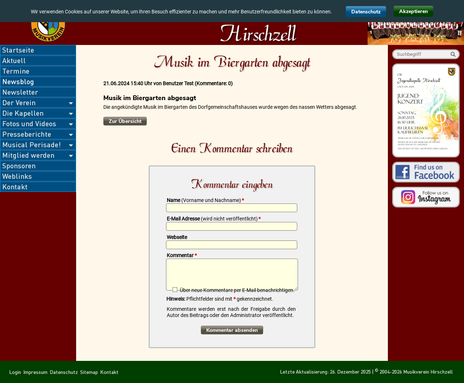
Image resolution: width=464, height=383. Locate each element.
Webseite (177, 237)
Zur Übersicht (125, 121)
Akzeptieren (413, 11)
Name (205, 200)
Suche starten (453, 54)
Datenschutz (366, 11)
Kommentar (182, 255)
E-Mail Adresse (214, 219)
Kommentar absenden (232, 330)
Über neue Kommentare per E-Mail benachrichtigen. (237, 290)
